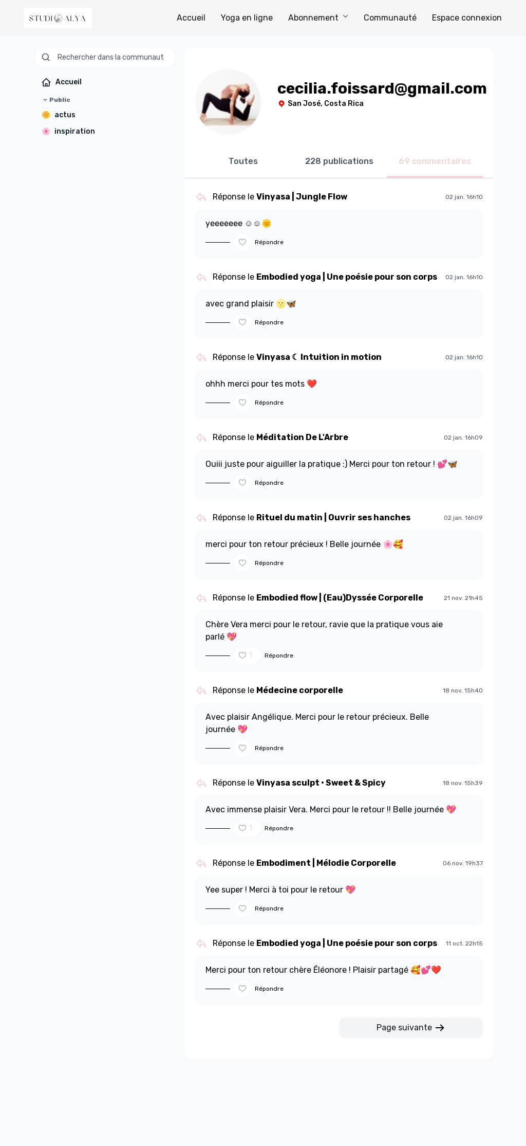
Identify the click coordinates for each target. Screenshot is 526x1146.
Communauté (390, 18)
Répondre (269, 242)
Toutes (243, 161)
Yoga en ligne (247, 18)
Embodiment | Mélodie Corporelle (326, 863)
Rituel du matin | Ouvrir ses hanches (333, 517)
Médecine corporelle (299, 690)
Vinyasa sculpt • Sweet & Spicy (321, 783)
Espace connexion (467, 18)
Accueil (191, 18)
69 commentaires (435, 161)
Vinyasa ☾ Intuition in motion (319, 357)
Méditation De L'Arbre (302, 437)
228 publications (339, 161)
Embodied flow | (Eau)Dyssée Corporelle (339, 598)
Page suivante (411, 1027)
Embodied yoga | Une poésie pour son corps (346, 277)
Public (55, 100)
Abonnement (318, 18)
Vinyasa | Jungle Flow (301, 197)
